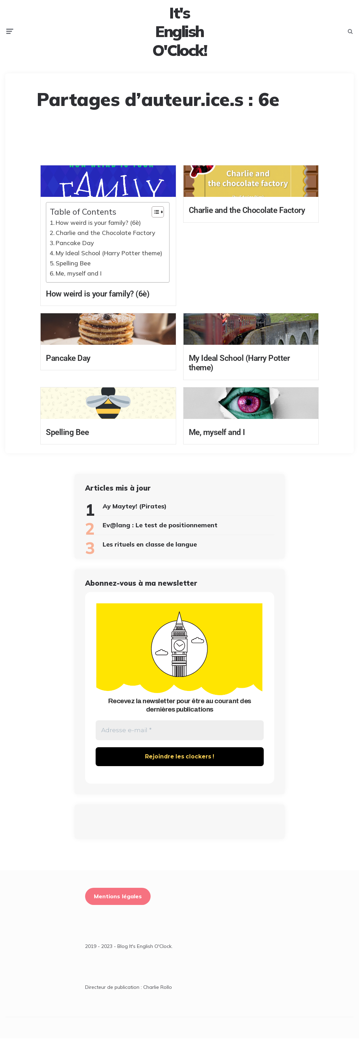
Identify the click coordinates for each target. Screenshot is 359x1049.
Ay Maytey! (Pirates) (135, 516)
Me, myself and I (79, 282)
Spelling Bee (73, 272)
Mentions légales (118, 907)
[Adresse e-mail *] (180, 740)
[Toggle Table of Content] (154, 221)
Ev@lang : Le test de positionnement (160, 534)
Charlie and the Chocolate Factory (105, 242)
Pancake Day (75, 252)
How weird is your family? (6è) (98, 232)
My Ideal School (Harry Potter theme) (109, 262)
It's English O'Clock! (179, 36)
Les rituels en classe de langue (150, 554)
